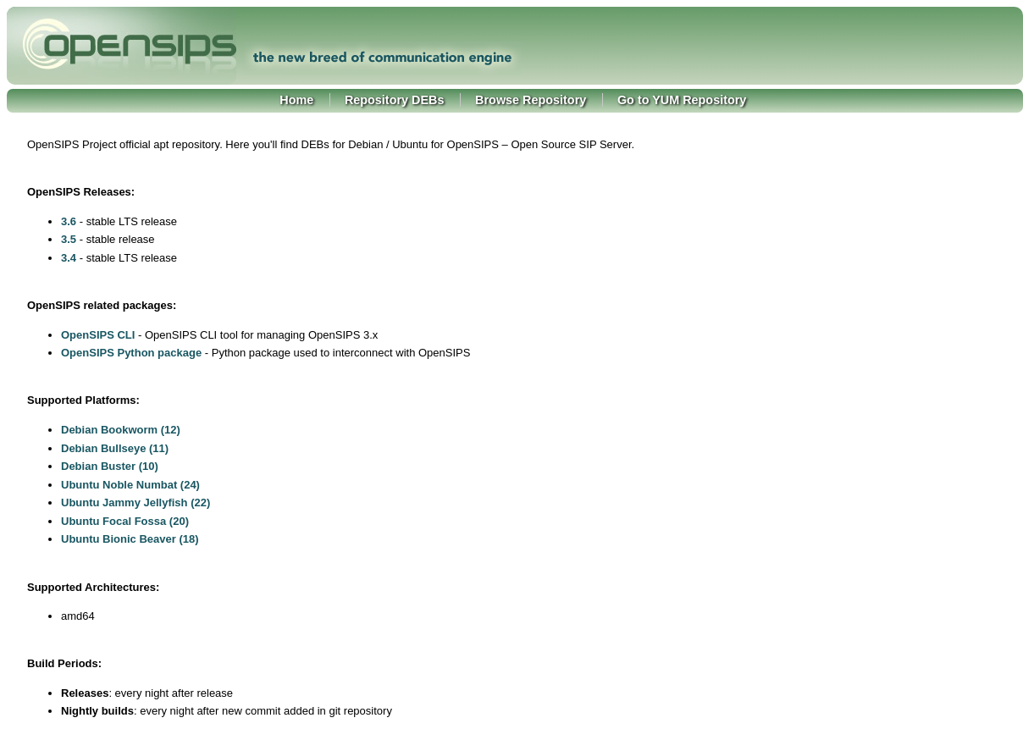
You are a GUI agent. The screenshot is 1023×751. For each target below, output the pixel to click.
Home (296, 100)
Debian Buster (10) (109, 466)
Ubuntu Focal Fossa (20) (125, 521)
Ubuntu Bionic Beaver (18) (130, 539)
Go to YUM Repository (681, 100)
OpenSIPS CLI (98, 335)
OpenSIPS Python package (131, 352)
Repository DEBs (395, 100)
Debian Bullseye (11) (115, 448)
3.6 (68, 221)
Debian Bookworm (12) (120, 429)
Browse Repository (530, 100)
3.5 (68, 239)
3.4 (68, 257)
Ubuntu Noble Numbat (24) (130, 484)
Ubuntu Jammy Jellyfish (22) (135, 502)
